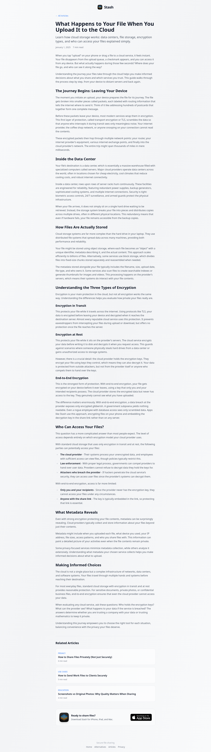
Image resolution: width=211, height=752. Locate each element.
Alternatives (100, 746)
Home (89, 746)
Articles (112, 746)
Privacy (121, 746)
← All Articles (62, 15)
